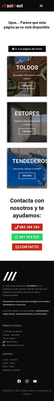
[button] (41, 5)
